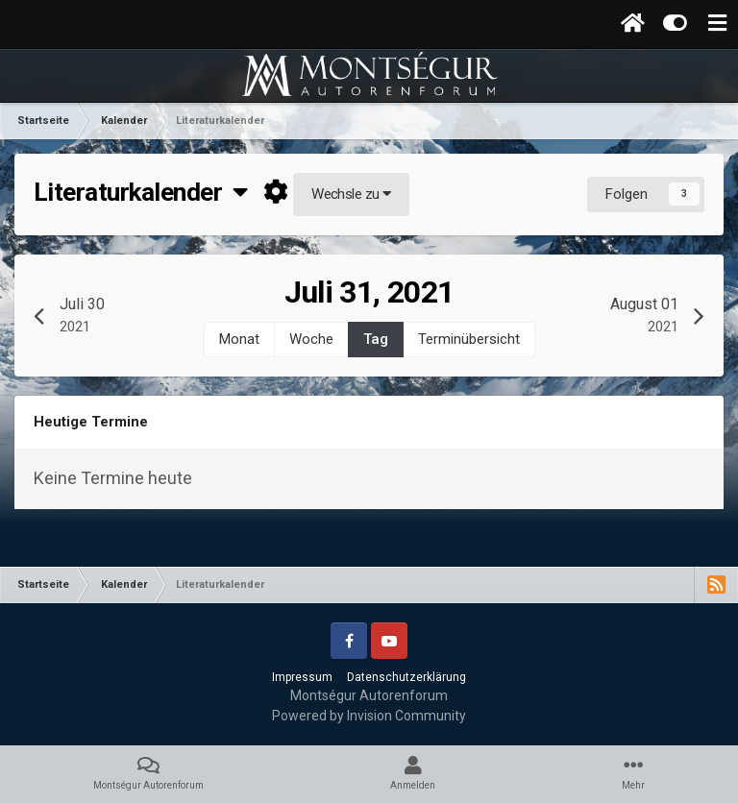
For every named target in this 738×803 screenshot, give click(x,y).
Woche (311, 339)
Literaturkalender (141, 192)
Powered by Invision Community (369, 715)
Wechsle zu (351, 194)
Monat (239, 339)
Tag (375, 339)
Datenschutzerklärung (406, 677)
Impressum (302, 677)
